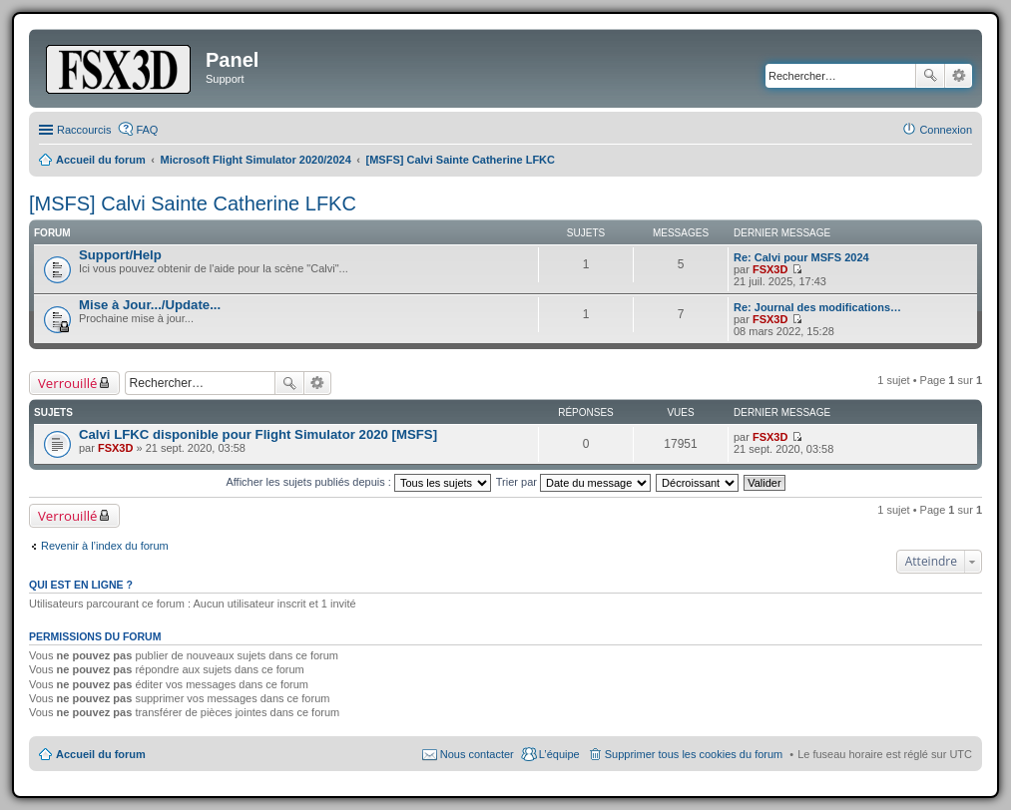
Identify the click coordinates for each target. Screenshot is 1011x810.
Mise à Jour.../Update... (150, 304)
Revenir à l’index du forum (105, 546)
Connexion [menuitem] (945, 130)
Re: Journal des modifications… (817, 307)
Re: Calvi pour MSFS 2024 (801, 257)
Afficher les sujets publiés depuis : (358, 482)
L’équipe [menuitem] (559, 754)
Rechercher (930, 76)
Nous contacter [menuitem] (477, 754)
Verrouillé (67, 383)
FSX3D (770, 269)
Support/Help (120, 254)
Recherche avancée (958, 76)
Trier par (573, 482)
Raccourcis (84, 130)
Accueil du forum (101, 754)
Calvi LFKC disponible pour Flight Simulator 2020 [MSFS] (258, 434)
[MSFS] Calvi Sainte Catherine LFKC (192, 203)
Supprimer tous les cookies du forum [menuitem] (694, 754)
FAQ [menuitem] (147, 130)
